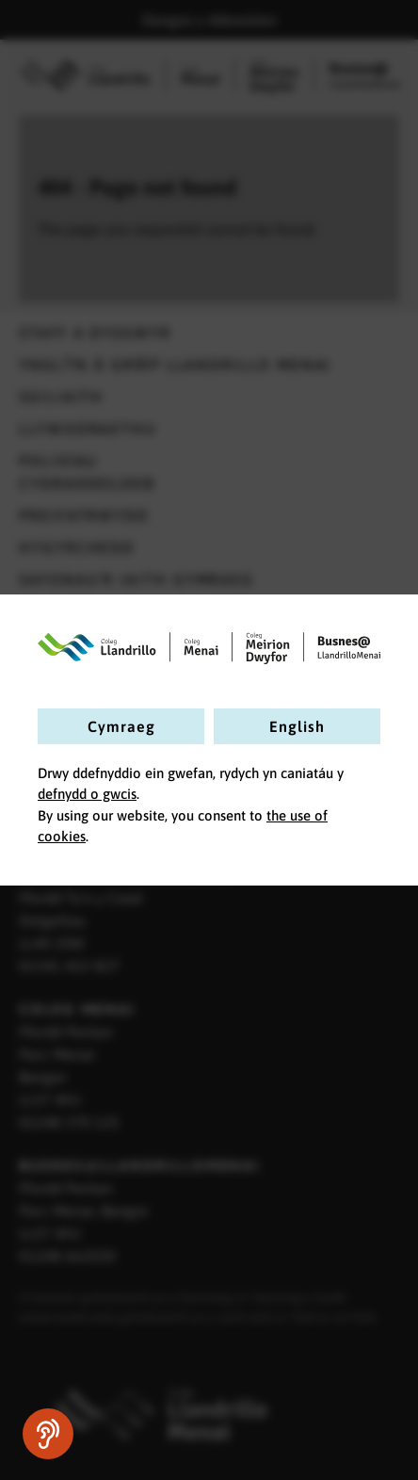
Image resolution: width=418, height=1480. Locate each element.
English (297, 726)
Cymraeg (121, 726)
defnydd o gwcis (87, 794)
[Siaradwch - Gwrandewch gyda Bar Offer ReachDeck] (48, 1433)
